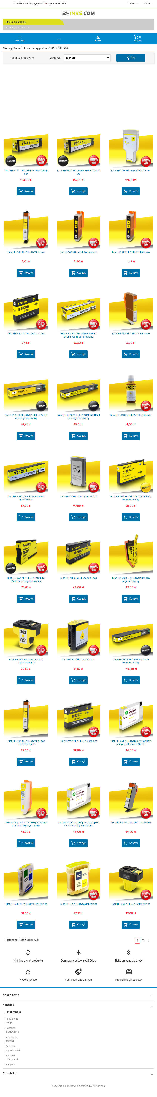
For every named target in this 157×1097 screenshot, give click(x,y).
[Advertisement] (78, 95)
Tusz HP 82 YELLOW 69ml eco (78, 659)
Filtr (130, 58)
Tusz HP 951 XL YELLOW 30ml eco (78, 740)
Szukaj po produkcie (17, 27)
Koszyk (26, 191)
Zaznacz (88, 58)
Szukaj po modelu (16, 22)
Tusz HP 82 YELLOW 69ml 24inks (78, 903)
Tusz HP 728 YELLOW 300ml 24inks (131, 170)
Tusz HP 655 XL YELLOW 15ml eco (131, 333)
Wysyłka (10, 1064)
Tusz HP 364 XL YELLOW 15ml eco (78, 252)
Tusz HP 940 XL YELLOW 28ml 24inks (26, 903)
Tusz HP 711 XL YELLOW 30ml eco (78, 578)
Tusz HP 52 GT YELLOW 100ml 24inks (130, 415)
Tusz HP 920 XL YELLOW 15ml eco (131, 252)
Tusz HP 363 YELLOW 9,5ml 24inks (130, 903)
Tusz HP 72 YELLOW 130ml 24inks (78, 496)
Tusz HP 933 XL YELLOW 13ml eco (26, 333)
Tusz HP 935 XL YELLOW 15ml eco (26, 252)
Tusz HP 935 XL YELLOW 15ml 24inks (130, 822)
